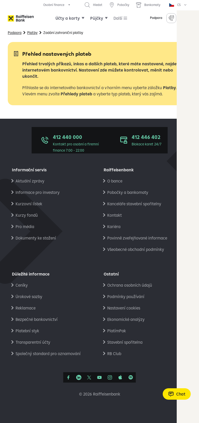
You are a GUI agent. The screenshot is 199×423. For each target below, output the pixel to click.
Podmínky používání (125, 296)
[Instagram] (110, 377)
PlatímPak (116, 330)
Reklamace (25, 308)
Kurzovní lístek (29, 203)
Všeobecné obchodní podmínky (135, 249)
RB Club (114, 353)
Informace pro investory (38, 192)
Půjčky (96, 18)
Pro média (25, 226)
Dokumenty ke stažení (36, 238)
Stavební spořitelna (125, 342)
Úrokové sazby (29, 296)
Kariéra (113, 226)
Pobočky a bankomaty (127, 192)
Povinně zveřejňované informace (137, 238)
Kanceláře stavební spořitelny (134, 203)
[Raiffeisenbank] (21, 18)
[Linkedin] (79, 377)
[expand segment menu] (57, 5)
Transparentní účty (33, 342)
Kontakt (114, 215)
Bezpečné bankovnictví (37, 319)
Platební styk (27, 330)
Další (117, 18)
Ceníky (22, 285)
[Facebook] (68, 377)
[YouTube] (99, 377)
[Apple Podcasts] (120, 377)
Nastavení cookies (123, 308)
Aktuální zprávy (30, 181)
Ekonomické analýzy (126, 319)
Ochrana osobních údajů (129, 285)
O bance (114, 181)
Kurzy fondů (27, 215)
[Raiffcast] (130, 377)
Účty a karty (67, 18)
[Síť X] (89, 377)
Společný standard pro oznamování (48, 353)
